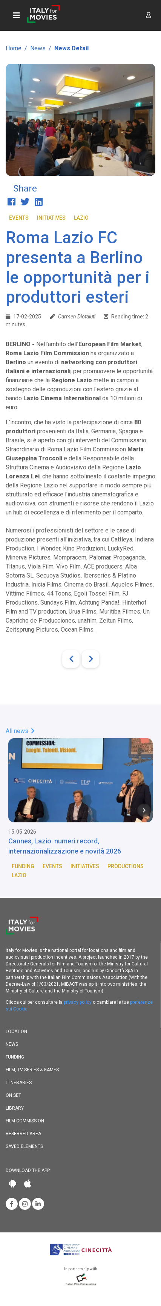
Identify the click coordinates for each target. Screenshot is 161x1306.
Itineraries (19, 1082)
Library (15, 1108)
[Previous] (71, 659)
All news (20, 730)
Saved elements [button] (24, 1146)
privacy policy (78, 1002)
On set (13, 1095)
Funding (23, 866)
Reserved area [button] (23, 1133)
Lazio (81, 218)
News (38, 48)
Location (16, 1031)
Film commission (25, 1121)
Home (13, 48)
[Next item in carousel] (144, 810)
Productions (125, 866)
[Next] (90, 659)
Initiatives (51, 218)
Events (19, 218)
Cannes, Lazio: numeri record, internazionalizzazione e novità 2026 (64, 846)
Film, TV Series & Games (32, 1069)
